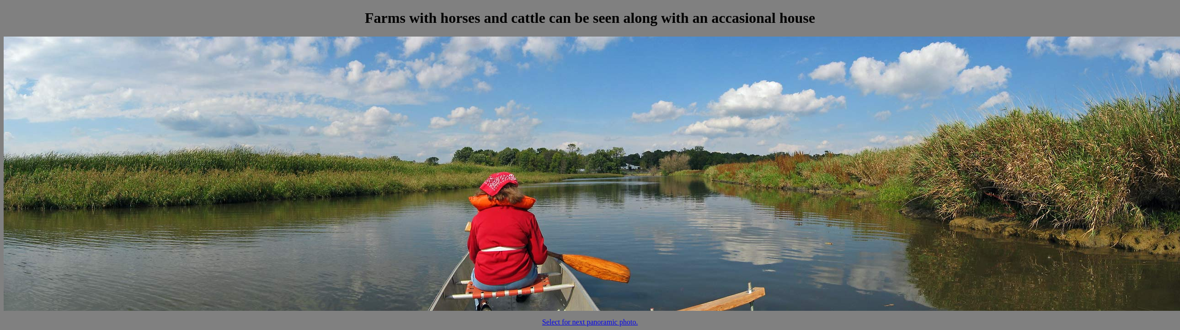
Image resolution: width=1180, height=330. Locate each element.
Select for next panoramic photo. (590, 322)
